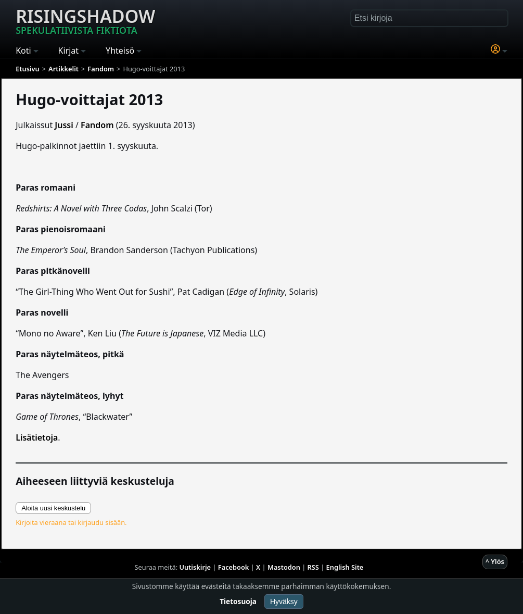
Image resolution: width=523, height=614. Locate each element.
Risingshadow (85, 20)
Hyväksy (284, 601)
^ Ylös (495, 561)
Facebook (233, 567)
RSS (313, 567)
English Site (345, 567)
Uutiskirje (195, 567)
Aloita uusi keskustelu (53, 508)
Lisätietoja (37, 437)
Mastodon (283, 567)
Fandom (97, 125)
